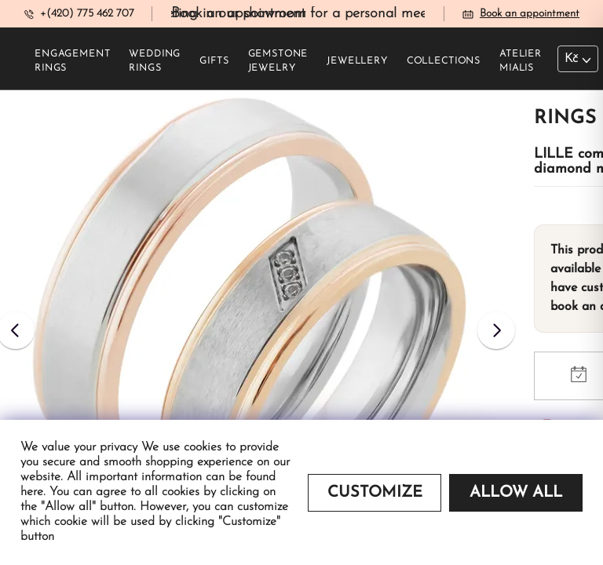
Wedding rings (155, 61)
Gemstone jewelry (278, 61)
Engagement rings (72, 61)
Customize (374, 493)
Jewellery (357, 61)
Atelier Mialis (520, 61)
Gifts (213, 61)
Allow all (516, 493)
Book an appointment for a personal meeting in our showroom (365, 13)
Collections (444, 61)
